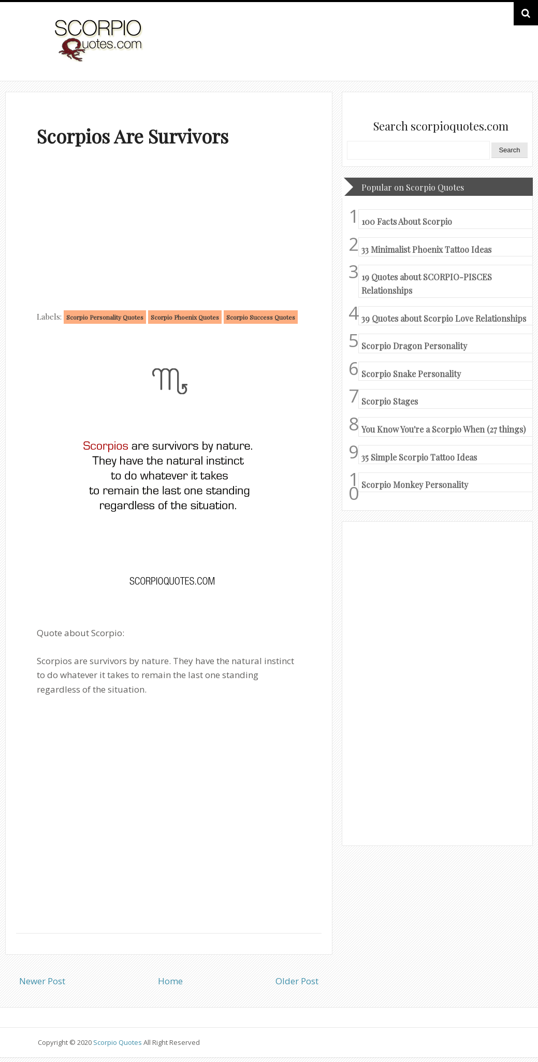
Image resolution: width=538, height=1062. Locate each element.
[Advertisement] (169, 231)
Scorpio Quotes (118, 1042)
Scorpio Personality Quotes (104, 317)
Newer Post (42, 981)
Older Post (296, 981)
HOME (471, 51)
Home (170, 981)
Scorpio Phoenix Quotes (185, 317)
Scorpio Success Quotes (260, 317)
